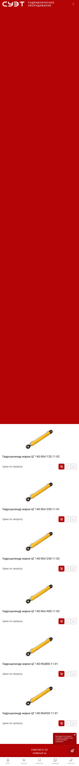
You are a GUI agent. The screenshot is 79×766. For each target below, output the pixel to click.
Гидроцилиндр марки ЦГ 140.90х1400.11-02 (31, 611)
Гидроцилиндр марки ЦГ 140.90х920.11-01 (30, 713)
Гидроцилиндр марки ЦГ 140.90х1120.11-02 (31, 456)
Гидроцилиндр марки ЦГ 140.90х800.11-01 (30, 663)
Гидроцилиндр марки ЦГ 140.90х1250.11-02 (31, 558)
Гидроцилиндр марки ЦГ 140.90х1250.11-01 (31, 509)
